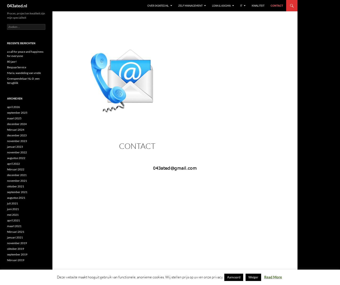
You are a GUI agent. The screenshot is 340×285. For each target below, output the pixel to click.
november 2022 (17, 152)
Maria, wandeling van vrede (24, 73)
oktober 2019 (15, 248)
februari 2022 (15, 169)
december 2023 (17, 135)
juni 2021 (13, 209)
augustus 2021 (16, 197)
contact (277, 5)
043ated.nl (17, 5)
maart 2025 (14, 118)
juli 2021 (12, 203)
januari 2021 (15, 237)
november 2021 (17, 180)
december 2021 (17, 175)
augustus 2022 (16, 158)
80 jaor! (12, 61)
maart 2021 (14, 226)
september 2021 (17, 192)
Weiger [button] (253, 277)
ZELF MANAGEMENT (190, 5)
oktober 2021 (15, 186)
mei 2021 (13, 214)
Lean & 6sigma (221, 5)
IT (241, 5)
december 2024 (17, 124)
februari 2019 (15, 260)
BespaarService (16, 67)
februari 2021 (15, 231)
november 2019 (17, 243)
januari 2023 (15, 146)
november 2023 (17, 141)
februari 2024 (15, 129)
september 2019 (17, 254)
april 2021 (13, 220)
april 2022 (13, 163)
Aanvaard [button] (233, 277)
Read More (273, 277)
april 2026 (13, 107)
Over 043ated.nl (158, 5)
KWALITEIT (258, 5)
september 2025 (17, 112)
